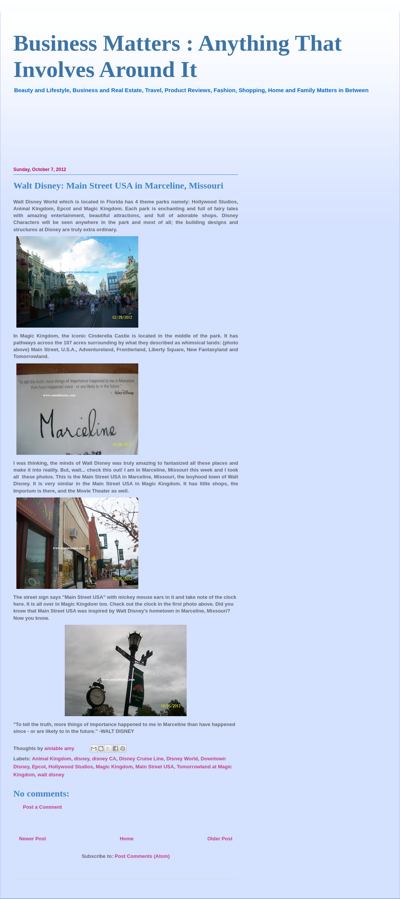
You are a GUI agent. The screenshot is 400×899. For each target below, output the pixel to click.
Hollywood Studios (70, 766)
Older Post (219, 838)
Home (126, 838)
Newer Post (32, 838)
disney (81, 758)
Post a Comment (42, 807)
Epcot (39, 766)
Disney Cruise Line (141, 758)
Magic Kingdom (114, 766)
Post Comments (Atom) (142, 856)
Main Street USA (155, 766)
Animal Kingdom (51, 758)
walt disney (51, 774)
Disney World (182, 758)
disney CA (104, 758)
